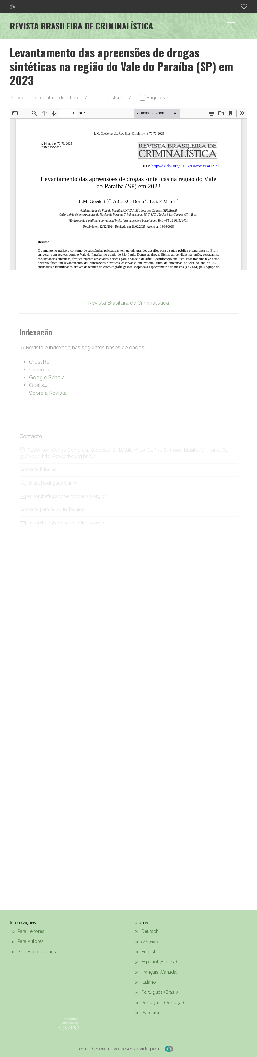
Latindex (39, 370)
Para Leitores (27, 931)
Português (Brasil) (156, 993)
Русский (146, 1013)
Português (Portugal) (159, 1003)
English (145, 952)
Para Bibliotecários (33, 952)
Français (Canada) (156, 972)
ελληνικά (146, 942)
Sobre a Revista (48, 393)
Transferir (108, 98)
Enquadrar (153, 98)
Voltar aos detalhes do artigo (44, 98)
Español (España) (155, 962)
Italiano (145, 982)
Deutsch (146, 931)
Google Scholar (47, 377)
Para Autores (27, 942)
